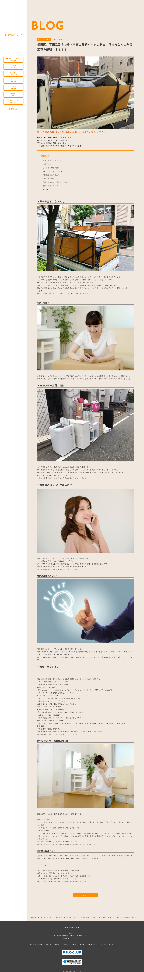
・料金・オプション (48, 178)
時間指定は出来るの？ (51, 175)
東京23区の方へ (44, 39)
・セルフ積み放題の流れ (50, 168)
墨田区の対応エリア (50, 186)
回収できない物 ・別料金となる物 (56, 182)
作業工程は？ (48, 164)
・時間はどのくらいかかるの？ (53, 171)
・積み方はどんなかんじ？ (51, 161)
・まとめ (44, 189)
